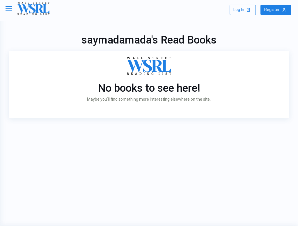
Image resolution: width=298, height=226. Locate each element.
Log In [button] (242, 9)
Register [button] (275, 9)
